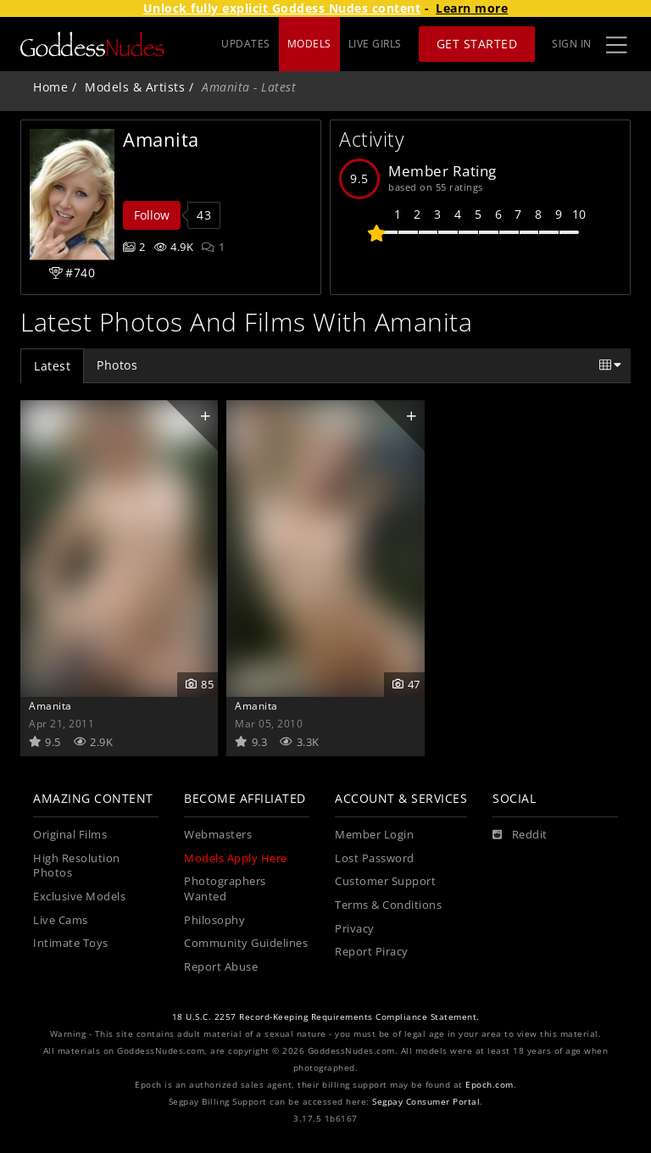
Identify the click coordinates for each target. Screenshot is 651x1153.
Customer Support (385, 881)
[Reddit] (520, 835)
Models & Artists (135, 87)
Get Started (477, 44)
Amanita (50, 705)
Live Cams (60, 920)
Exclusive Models (79, 896)
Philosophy (214, 920)
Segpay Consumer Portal (426, 1101)
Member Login (374, 834)
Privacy (355, 929)
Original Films (70, 834)
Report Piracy (372, 951)
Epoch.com (489, 1084)
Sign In (572, 43)
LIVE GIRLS (375, 43)
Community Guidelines (246, 943)
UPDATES (245, 43)
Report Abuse (221, 967)
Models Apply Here (235, 858)
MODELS (309, 43)
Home (50, 87)
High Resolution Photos (76, 866)
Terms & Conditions (388, 905)
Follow (152, 215)
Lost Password (375, 858)
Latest (52, 366)
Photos (117, 365)
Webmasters (218, 834)
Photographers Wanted (225, 889)
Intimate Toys (70, 943)
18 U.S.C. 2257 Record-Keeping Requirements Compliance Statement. (326, 1016)
